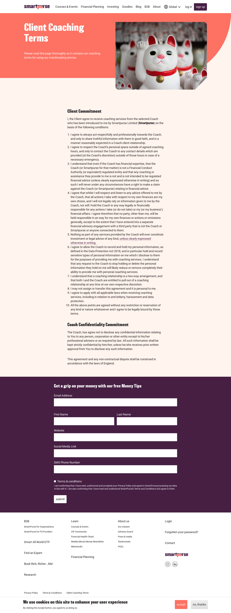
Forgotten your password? (181, 532)
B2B (26, 521)
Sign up (200, 6)
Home (169, 554)
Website (59, 430)
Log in (188, 6)
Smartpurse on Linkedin (175, 565)
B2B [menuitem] (147, 6)
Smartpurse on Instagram (168, 565)
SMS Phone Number (67, 462)
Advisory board (125, 531)
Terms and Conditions (145, 488)
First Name (61, 414)
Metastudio (76, 546)
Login (168, 521)
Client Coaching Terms (77, 593)
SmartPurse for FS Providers (38, 531)
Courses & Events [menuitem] (66, 6)
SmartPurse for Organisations (39, 526)
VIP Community (79, 531)
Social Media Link (65, 446)
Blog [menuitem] (138, 6)
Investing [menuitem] (113, 6)
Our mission (124, 526)
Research (30, 574)
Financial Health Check (82, 536)
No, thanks (199, 604)
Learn (74, 521)
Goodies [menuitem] (127, 6)
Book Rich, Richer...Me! (38, 563)
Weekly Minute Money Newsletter (87, 541)
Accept (181, 604)
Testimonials (124, 541)
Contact (170, 543)
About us (123, 521)
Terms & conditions (69, 481)
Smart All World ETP (37, 542)
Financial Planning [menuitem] (92, 6)
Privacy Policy (125, 485)
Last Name (124, 414)
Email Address (63, 395)
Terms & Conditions (52, 593)
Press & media (125, 536)
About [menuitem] (157, 6)
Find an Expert (33, 553)
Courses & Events (79, 526)
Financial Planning (82, 557)
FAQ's (120, 546)
